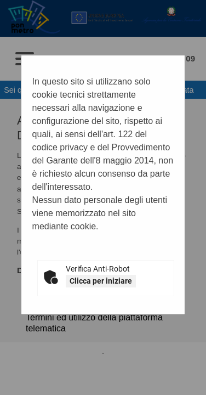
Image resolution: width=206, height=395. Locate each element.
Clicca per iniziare (101, 280)
